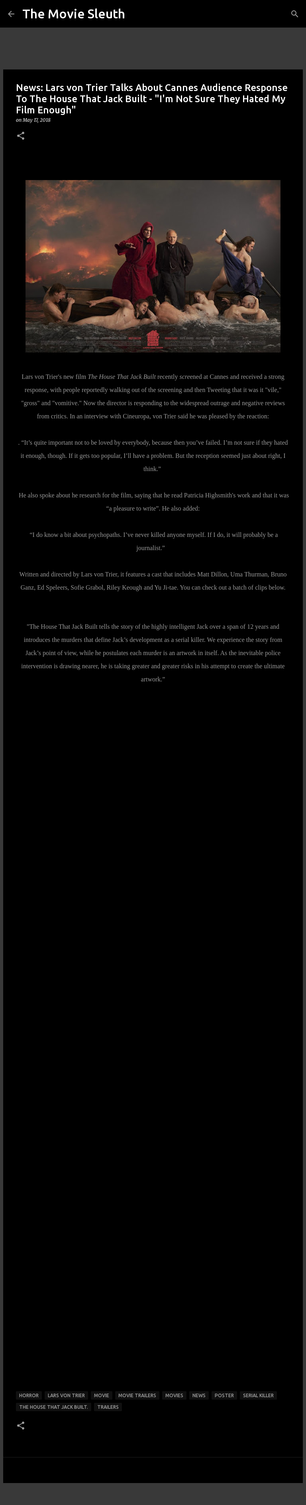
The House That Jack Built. (53, 1407)
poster (224, 1395)
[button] (21, 136)
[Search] (295, 14)
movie (101, 1395)
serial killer (258, 1395)
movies (174, 1395)
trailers (108, 1407)
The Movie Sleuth (73, 13)
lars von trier (66, 1395)
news (199, 1395)
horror (29, 1395)
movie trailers (137, 1395)
